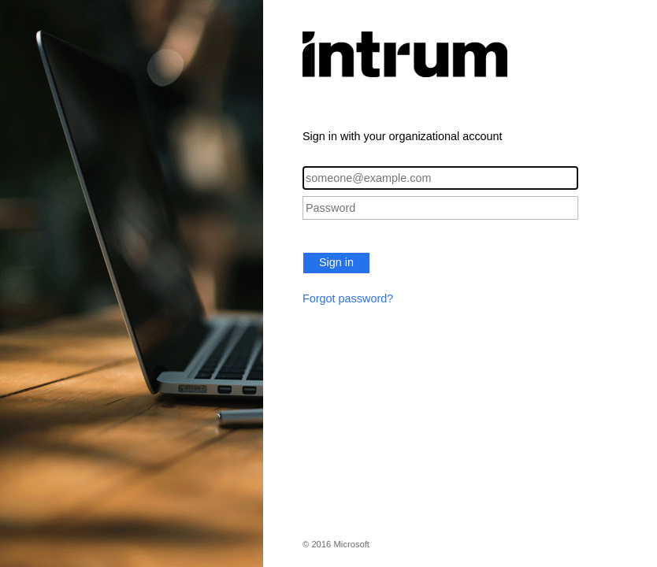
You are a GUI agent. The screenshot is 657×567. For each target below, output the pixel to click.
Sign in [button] (336, 262)
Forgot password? (348, 298)
